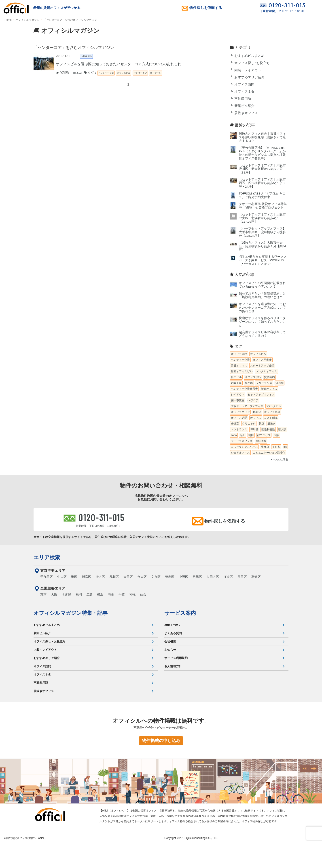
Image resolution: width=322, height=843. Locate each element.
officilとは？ (172, 625)
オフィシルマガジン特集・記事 (71, 613)
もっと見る (279, 459)
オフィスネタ (244, 91)
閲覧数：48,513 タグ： (76, 72)
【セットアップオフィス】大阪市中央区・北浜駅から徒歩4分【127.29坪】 (262, 218)
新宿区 (86, 577)
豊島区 (169, 577)
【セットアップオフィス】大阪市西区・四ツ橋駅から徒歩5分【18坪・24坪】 (262, 183)
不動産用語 (242, 98)
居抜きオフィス (246, 113)
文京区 (156, 577)
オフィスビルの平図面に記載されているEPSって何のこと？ (262, 284)
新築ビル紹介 (244, 106)
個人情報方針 (173, 666)
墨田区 (242, 577)
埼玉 (111, 594)
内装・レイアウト (247, 70)
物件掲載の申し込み (161, 740)
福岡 (79, 594)
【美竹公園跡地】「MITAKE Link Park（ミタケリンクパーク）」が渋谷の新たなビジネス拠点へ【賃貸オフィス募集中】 (262, 153)
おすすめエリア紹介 (249, 77)
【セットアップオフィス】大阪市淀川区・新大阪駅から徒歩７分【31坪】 (262, 169)
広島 (89, 594)
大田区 (128, 577)
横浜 (100, 594)
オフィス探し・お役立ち (50, 641)
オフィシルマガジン (27, 19)
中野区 (183, 577)
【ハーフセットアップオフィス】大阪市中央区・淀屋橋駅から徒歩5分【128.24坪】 (263, 232)
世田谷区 (213, 577)
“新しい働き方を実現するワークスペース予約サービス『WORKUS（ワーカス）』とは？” (263, 260)
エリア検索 (47, 557)
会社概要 (170, 641)
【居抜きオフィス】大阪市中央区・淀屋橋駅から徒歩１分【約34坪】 (262, 246)
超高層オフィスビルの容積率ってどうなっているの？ (262, 334)
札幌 (132, 594)
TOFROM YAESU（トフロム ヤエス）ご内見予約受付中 (262, 195)
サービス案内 (180, 613)
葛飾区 (256, 577)
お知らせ (170, 649)
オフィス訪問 (244, 84)
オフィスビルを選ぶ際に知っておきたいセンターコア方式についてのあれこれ (262, 307)
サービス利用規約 (176, 658)
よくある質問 (173, 633)
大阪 (54, 594)
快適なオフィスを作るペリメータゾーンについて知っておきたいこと (262, 321)
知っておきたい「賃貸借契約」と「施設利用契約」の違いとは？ (262, 295)
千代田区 (46, 577)
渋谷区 (100, 577)
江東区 (228, 577)
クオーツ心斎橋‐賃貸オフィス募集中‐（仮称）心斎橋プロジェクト (263, 205)
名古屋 (66, 594)
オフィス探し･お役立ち (252, 63)
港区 (74, 577)
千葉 (122, 594)
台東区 (142, 577)
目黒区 (197, 577)
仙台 (143, 594)
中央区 (62, 577)
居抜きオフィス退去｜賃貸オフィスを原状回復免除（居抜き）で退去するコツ (262, 137)
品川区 (114, 577)
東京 (43, 594)
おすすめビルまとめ (249, 56)
